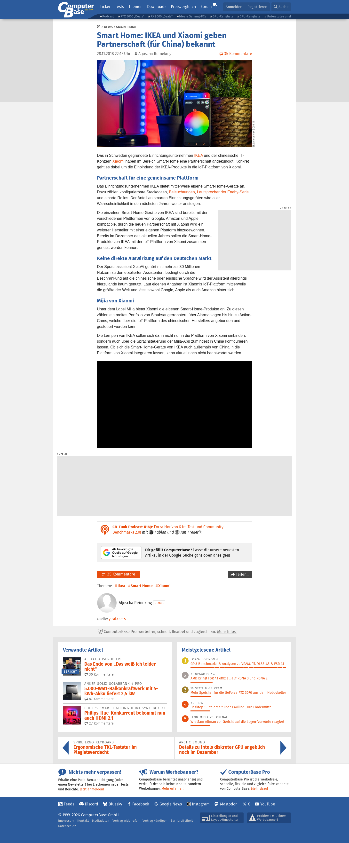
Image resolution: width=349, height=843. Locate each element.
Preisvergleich (183, 6)
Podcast (108, 16)
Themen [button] (135, 6)
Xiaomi (118, 161)
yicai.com (116, 618)
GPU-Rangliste (223, 16)
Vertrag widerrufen (125, 820)
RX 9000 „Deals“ (162, 16)
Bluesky (115, 804)
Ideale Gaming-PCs (192, 16)
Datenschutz (67, 826)
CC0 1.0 (253, 124)
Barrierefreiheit (182, 820)
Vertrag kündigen (155, 820)
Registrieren (257, 6)
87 (99, 698)
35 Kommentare (118, 574)
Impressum (66, 820)
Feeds (69, 804)
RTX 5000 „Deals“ (132, 16)
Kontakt (83, 820)
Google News (170, 804)
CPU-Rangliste (250, 16)
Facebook (140, 804)
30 (99, 674)
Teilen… (242, 574)
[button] (281, 6)
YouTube (267, 804)
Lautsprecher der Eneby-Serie (223, 192)
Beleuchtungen (182, 192)
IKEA (198, 155)
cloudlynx (253, 136)
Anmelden (234, 6)
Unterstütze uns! (279, 16)
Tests (119, 6)
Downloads (156, 6)
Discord (91, 804)
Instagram (201, 804)
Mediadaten (100, 820)
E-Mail (159, 602)
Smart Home (126, 27)
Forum (206, 6)
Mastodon (229, 804)
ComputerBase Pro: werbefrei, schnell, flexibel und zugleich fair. (167, 631)
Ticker (105, 6)
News (108, 27)
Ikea (121, 586)
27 (99, 723)
